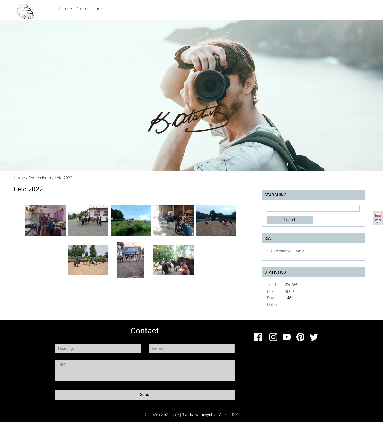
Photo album (88, 9)
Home (65, 9)
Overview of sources (288, 250)
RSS (234, 414)
